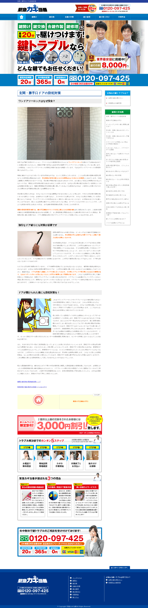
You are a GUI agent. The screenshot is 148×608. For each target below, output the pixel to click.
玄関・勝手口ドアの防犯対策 (116, 116)
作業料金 (121, 17)
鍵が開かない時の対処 (113, 175)
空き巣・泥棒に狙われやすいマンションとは (117, 131)
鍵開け (34, 17)
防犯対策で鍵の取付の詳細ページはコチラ (32, 387)
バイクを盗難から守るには (115, 223)
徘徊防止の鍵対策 (115, 103)
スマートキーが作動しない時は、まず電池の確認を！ (117, 143)
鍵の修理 (86, 17)
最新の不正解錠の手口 (113, 120)
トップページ (77, 578)
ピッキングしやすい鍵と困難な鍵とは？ (117, 125)
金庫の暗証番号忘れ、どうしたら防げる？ (117, 166)
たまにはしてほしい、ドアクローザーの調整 (117, 149)
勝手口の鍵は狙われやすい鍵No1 (117, 199)
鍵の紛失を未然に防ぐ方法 (115, 191)
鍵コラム (76, 597)
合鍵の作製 (69, 17)
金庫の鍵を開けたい (115, 98)
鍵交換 (51, 17)
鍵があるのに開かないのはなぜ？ (117, 171)
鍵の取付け (76, 592)
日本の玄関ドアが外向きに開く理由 (117, 208)
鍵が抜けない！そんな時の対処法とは (117, 180)
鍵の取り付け (104, 17)
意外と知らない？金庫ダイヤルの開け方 (117, 154)
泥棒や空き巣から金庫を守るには (117, 203)
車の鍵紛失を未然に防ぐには (116, 195)
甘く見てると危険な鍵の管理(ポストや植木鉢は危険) (117, 160)
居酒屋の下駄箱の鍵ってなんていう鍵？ (117, 214)
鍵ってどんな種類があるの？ (116, 219)
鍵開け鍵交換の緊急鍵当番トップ (29, 381)
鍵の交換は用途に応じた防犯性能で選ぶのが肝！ (117, 186)
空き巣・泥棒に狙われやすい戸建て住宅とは (117, 137)
